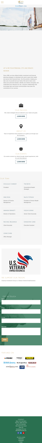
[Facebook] (18, 433)
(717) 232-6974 (22, 421)
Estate (21, 442)
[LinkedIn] (21, 433)
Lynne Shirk (8, 233)
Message (4, 326)
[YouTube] (23, 433)
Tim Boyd (27, 184)
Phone (3, 317)
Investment (21, 440)
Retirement (21, 438)
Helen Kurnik (28, 210)
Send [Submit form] (4, 339)
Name (3, 298)
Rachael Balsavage (10, 222)
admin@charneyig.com (21, 430)
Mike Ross (7, 197)
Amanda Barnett (9, 210)
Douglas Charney (10, 184)
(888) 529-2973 (23, 422)
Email (3, 308)
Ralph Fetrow (29, 197)
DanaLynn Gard (29, 222)
